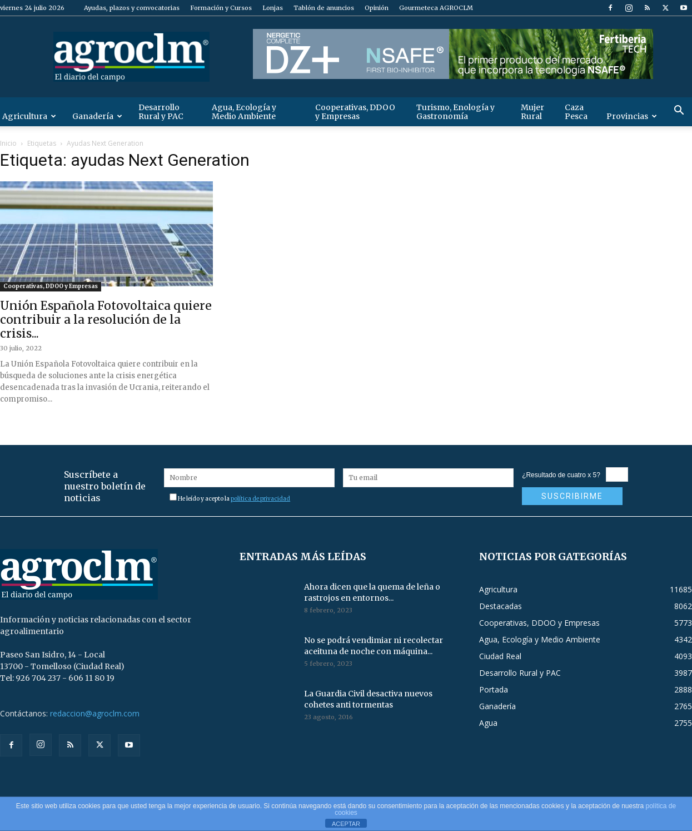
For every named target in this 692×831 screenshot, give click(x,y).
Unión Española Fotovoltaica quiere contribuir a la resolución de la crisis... (106, 319)
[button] (678, 111)
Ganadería (97, 116)
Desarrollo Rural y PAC (160, 111)
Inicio (8, 143)
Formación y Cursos (221, 8)
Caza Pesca (576, 111)
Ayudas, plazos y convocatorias (132, 8)
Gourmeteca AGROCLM (436, 8)
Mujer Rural (532, 111)
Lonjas (272, 8)
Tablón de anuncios (323, 8)
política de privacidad (260, 498)
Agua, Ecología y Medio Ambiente (244, 111)
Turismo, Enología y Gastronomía (455, 111)
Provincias (631, 116)
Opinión (377, 8)
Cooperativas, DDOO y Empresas (355, 111)
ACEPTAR (346, 823)
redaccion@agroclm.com (95, 713)
